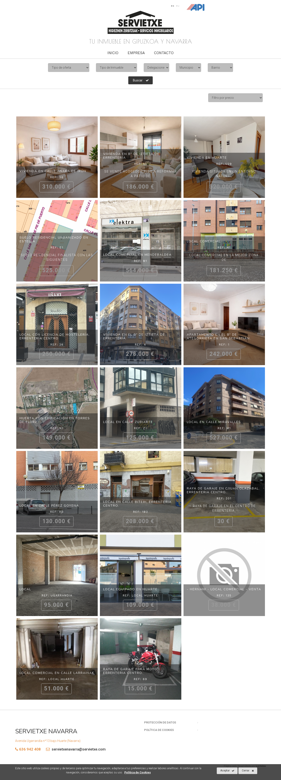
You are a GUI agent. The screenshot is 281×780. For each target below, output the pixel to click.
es (172, 5)
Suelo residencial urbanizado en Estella (54, 239)
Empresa (136, 53)
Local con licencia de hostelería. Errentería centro (55, 336)
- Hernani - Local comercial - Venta (224, 589)
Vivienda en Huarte (207, 158)
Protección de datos (160, 722)
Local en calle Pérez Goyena (49, 506)
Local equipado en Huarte (130, 589)
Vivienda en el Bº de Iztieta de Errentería (134, 336)
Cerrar (248, 771)
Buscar (141, 80)
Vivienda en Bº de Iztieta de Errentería (131, 156)
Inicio (112, 53)
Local (25, 589)
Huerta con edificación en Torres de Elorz (55, 420)
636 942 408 (30, 749)
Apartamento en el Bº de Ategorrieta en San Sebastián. (219, 336)
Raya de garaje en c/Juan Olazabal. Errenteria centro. (223, 490)
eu (178, 5)
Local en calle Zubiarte (128, 422)
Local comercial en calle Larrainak (57, 673)
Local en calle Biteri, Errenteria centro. (137, 504)
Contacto (164, 53)
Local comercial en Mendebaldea (137, 255)
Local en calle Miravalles (214, 422)
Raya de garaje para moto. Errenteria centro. (130, 671)
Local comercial (204, 241)
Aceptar (227, 771)
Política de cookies (159, 730)
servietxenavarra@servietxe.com (75, 749)
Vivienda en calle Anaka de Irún (53, 171)
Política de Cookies (137, 772)
